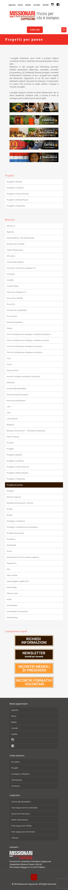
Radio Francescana (19, 820)
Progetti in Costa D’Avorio (18, 194)
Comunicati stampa (15, 262)
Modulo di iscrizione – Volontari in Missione (26, 431)
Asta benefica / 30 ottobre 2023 (20, 238)
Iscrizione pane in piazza (17, 394)
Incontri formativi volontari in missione (23, 376)
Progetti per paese (15, 485)
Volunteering (12, 617)
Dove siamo (12, 316)
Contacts (11, 274)
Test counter (12, 575)
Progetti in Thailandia (16, 206)
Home (9, 364)
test (8, 569)
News (20, 5)
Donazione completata (17, 310)
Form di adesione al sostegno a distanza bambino (29, 334)
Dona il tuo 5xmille (15, 298)
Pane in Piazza (13, 437)
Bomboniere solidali (15, 244)
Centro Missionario (15, 250)
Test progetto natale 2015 (18, 581)
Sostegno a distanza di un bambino (22, 527)
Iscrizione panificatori (16, 400)
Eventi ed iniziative (15, 322)
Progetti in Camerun (15, 188)
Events (9, 328)
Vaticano (15, 838)
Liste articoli (12, 419)
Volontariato (12, 605)
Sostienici (11, 539)
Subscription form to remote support (23, 557)
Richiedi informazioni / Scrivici (20, 503)
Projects (10, 491)
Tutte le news (12, 593)
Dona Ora (11, 304)
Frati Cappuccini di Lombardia (24, 808)
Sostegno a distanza (16, 521)
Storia (9, 551)
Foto (9, 358)
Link (8, 412)
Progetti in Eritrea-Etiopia (17, 200)
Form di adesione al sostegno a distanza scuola (28, 340)
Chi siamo (11, 256)
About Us (11, 226)
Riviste (9, 509)
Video (9, 599)
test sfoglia (12, 587)
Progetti (10, 449)
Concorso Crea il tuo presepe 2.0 (21, 268)
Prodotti (10, 443)
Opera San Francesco (20, 814)
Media (28, 5)
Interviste (11, 382)
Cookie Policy (13, 286)
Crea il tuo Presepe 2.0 (16, 292)
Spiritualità (11, 545)
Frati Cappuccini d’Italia (21, 826)
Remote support (14, 497)
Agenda (11, 5)
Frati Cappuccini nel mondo (23, 832)
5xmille (45, 5)
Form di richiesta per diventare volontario (24, 346)
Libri (8, 406)
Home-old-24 (12, 370)
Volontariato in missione (17, 611)
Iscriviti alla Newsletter (16, 388)
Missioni (10, 425)
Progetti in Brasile (14, 182)
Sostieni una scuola (15, 533)
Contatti (36, 5)
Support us (11, 563)
